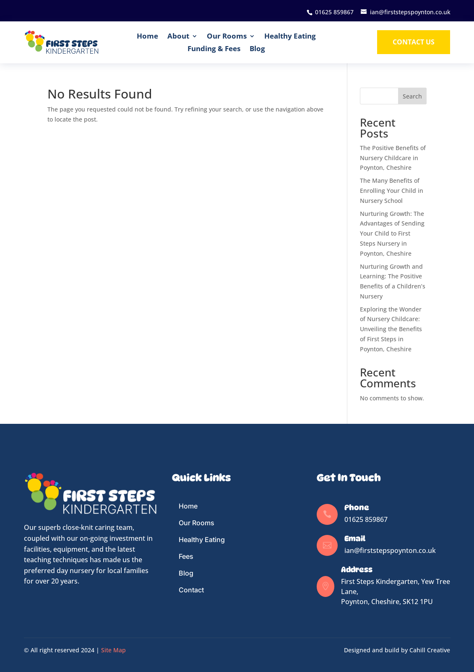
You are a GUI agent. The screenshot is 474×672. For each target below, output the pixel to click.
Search (412, 96)
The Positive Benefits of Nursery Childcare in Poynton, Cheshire (393, 158)
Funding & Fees (214, 48)
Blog (257, 48)
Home (147, 36)
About (178, 36)
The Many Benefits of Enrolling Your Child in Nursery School (391, 190)
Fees (186, 556)
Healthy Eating (290, 36)
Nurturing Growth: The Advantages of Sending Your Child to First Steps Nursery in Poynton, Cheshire (392, 233)
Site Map (113, 650)
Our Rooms (227, 36)
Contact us (414, 42)
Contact (191, 590)
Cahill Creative (429, 650)
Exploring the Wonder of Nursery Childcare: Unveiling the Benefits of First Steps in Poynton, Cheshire (391, 329)
